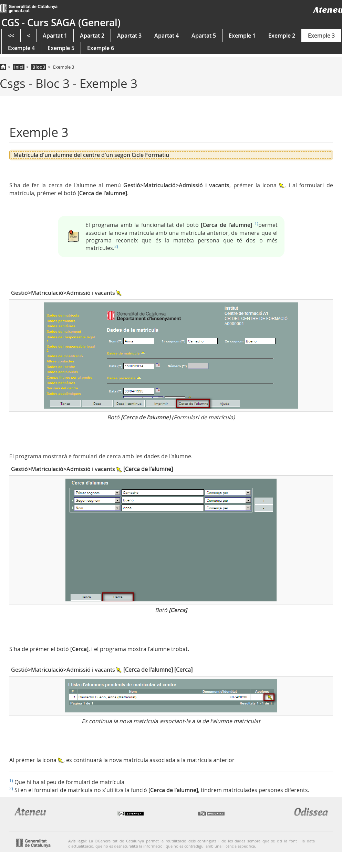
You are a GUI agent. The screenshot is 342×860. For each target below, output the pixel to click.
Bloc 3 (38, 67)
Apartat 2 (92, 35)
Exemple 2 (281, 35)
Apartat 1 (55, 35)
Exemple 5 (61, 48)
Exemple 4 (21, 48)
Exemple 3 (321, 35)
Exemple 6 (100, 48)
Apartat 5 (203, 35)
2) (116, 246)
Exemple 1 (242, 35)
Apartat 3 (129, 35)
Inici (18, 67)
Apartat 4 (166, 35)
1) (256, 223)
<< (11, 35)
